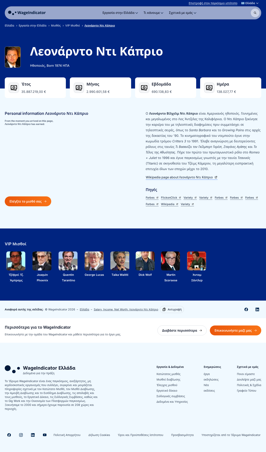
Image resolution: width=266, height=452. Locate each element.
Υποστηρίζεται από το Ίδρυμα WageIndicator (231, 435)
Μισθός (56, 25)
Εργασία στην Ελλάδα (32, 25)
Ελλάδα (9, 25)
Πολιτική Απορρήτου (66, 435)
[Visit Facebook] (9, 435)
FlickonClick (171, 197)
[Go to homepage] (27, 12)
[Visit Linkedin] (32, 435)
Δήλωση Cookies (99, 435)
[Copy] (172, 309)
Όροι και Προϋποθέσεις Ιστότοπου (140, 435)
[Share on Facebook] (246, 309)
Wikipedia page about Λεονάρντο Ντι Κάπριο (182, 177)
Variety (190, 197)
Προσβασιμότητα (182, 435)
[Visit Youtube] (44, 435)
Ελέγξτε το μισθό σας (27, 201)
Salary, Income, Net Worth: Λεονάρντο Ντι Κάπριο (126, 309)
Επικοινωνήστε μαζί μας (238, 331)
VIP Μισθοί (72, 25)
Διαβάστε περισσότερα (184, 331)
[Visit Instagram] (21, 435)
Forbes (152, 197)
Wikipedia (169, 204)
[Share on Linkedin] (257, 309)
